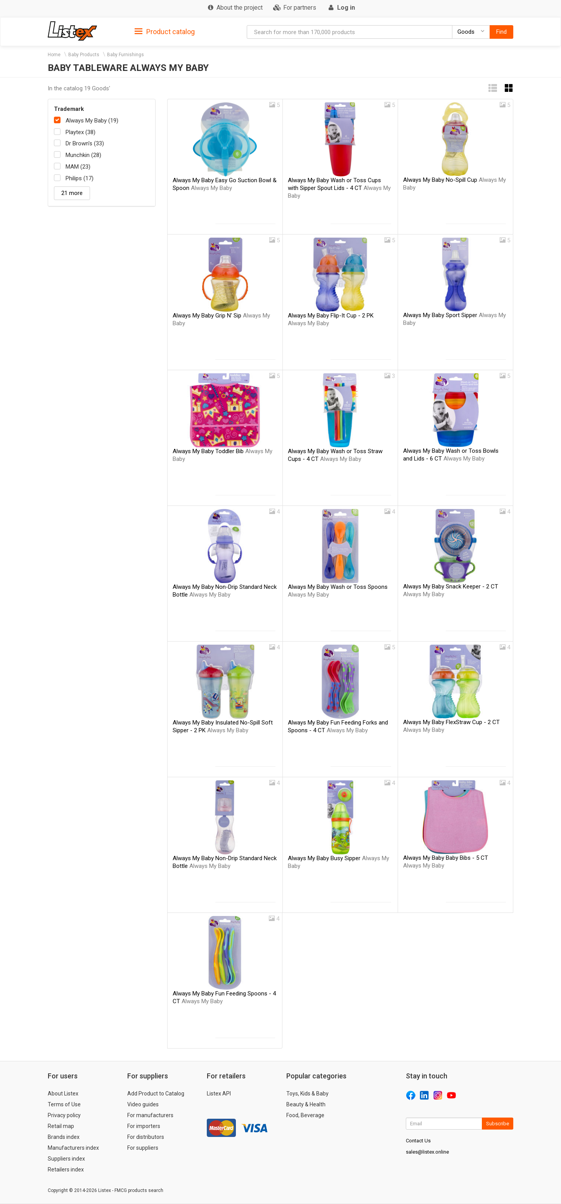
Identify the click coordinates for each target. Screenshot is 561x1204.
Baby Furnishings (125, 54)
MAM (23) (78, 166)
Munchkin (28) (83, 155)
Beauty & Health (306, 1104)
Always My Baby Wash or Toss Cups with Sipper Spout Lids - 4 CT (339, 188)
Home (54, 54)
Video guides (143, 1104)
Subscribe (497, 1123)
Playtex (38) (80, 132)
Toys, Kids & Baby (307, 1093)
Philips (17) (80, 178)
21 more (72, 193)
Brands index (64, 1137)
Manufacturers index (73, 1148)
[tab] (165, 31)
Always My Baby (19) (92, 120)
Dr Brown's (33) (85, 143)
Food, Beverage (305, 1115)
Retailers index (66, 1169)
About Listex (63, 1093)
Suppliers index (66, 1159)
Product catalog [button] (165, 32)
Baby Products (83, 54)
